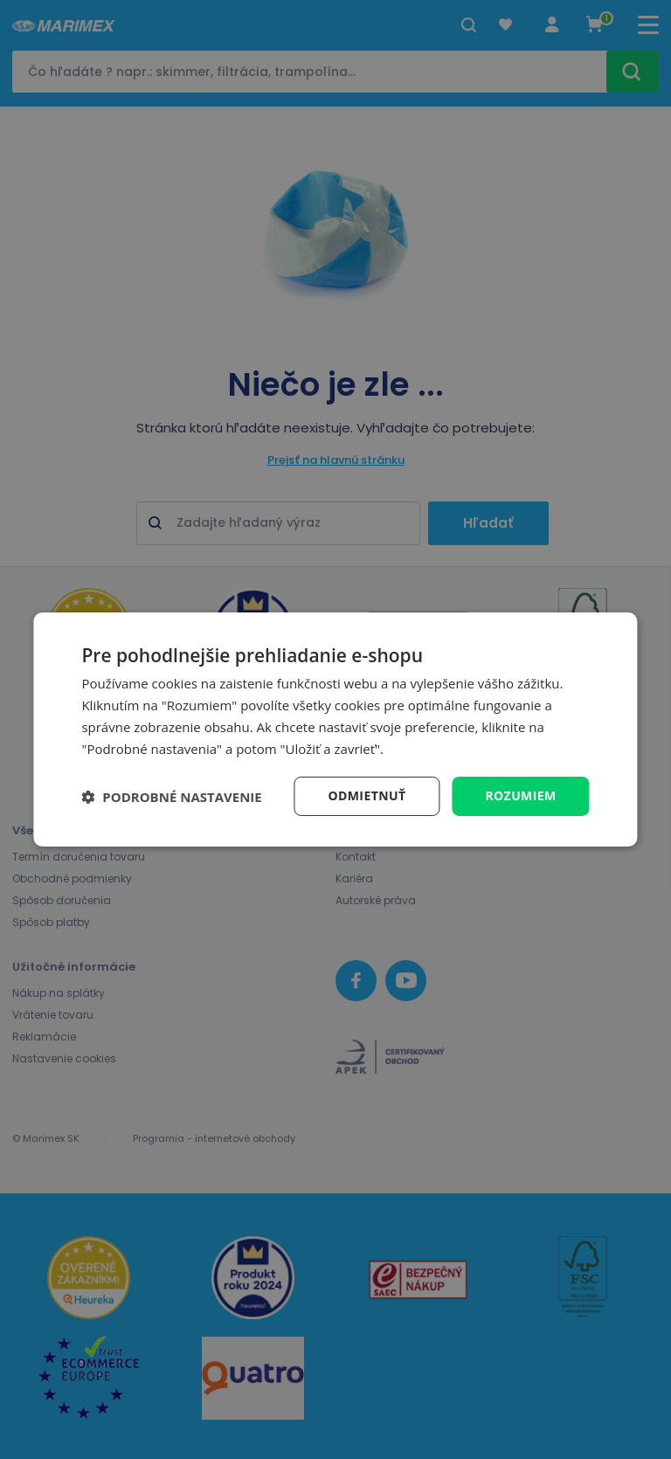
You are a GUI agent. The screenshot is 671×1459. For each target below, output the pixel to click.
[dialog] (335, 729)
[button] (171, 796)
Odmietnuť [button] (366, 795)
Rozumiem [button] (520, 795)
